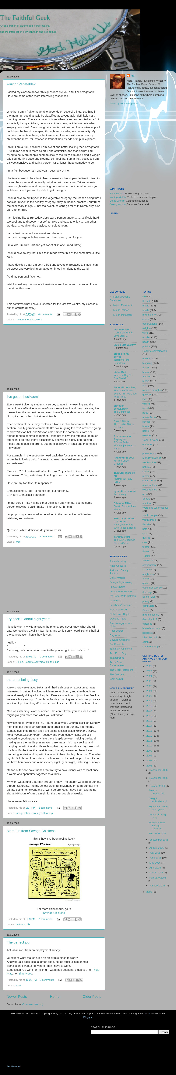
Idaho (146, 578)
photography (150, 453)
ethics (146, 319)
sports (146, 471)
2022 (149, 686)
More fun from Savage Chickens (31, 831)
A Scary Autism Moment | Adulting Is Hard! (125, 445)
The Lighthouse (122, 411)
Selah (146, 610)
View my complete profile (124, 103)
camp (146, 641)
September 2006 (159, 839)
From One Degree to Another (124, 520)
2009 (149, 750)
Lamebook (116, 600)
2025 (149, 671)
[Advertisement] (54, 356)
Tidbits (146, 556)
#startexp (148, 560)
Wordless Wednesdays (156, 507)
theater (146, 546)
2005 (149, 891)
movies (147, 337)
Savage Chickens (54, 912)
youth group (46, 813)
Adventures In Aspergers (122, 438)
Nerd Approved (118, 609)
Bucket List (149, 596)
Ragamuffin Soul (124, 457)
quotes (146, 537)
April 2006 (156, 867)
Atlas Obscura (118, 565)
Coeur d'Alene (151, 440)
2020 (149, 695)
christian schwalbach (121, 407)
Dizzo (147, 1013)
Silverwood (25, 973)
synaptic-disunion (125, 491)
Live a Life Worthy (125, 344)
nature (146, 467)
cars (145, 542)
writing (146, 403)
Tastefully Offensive (121, 648)
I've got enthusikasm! (23, 397)
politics (146, 346)
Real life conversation (36, 661)
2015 (149, 720)
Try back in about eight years (28, 619)
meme (146, 476)
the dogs (147, 592)
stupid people (150, 515)
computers (148, 605)
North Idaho (149, 462)
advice (146, 376)
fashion (147, 569)
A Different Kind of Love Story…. (123, 334)
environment (150, 565)
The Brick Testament (121, 669)
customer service (152, 587)
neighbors (148, 574)
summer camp (151, 646)
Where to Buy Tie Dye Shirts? (123, 377)
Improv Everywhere (121, 591)
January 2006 (158, 885)
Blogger (87, 1017)
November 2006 (159, 777)
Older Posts (92, 996)
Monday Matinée (152, 457)
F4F (145, 399)
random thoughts (25, 319)
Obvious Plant (118, 618)
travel (146, 408)
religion (147, 328)
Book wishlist (117, 193)
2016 (149, 716)
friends (146, 367)
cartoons (21, 924)
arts (145, 494)
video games (150, 489)
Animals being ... (119, 561)
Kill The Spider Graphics (121, 462)
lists (145, 533)
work (39, 319)
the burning (120, 494)
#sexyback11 (150, 619)
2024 (149, 676)
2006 (149, 765)
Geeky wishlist (118, 204)
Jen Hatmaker (122, 329)
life (28, 924)
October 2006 (158, 786)
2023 (149, 681)
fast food (147, 503)
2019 (149, 701)
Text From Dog (118, 653)
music (146, 305)
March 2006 (157, 872)
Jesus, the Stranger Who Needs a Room (125, 526)
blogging (147, 363)
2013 (149, 730)
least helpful (116, 678)
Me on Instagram (122, 314)
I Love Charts (117, 586)
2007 (149, 760)
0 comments (45, 314)
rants (145, 412)
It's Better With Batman (123, 596)
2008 (149, 755)
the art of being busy (22, 680)
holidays (147, 358)
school (27, 813)
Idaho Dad (120, 372)
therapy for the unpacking (121, 361)
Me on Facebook (122, 305)
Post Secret (116, 630)
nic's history (149, 314)
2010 (149, 745)
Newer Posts (17, 996)
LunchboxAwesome (121, 605)
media (146, 381)
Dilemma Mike (122, 503)
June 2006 (156, 857)
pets (145, 528)
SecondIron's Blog (125, 387)
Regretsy (115, 635)
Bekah (19, 661)
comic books (150, 480)
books (146, 426)
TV (144, 448)
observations (150, 323)
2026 (149, 666)
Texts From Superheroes (117, 664)
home (146, 430)
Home (54, 996)
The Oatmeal (117, 674)
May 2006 (155, 862)
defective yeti (122, 536)
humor (146, 372)
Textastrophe (117, 657)
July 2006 (155, 852)
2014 (149, 725)
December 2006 (159, 770)
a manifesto (149, 417)
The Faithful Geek (25, 17)
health (146, 341)
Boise (146, 551)
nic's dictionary (151, 614)
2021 (149, 691)
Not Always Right (119, 614)
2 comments (45, 807)
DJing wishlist (117, 200)
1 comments (47, 536)
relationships (150, 485)
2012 (149, 735)
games (146, 583)
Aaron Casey (121, 421)
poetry (146, 601)
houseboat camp (152, 628)
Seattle (146, 498)
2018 (149, 706)
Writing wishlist (118, 197)
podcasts (148, 632)
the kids (54, 661)
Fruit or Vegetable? (21, 84)
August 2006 (157, 847)
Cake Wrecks (117, 577)
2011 (149, 740)
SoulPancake (117, 644)
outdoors (148, 444)
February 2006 (158, 877)
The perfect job (18, 942)
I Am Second (150, 637)
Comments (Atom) (32, 1004)
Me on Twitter (121, 310)
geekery (147, 394)
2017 (149, 710)
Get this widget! (14, 1066)
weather (147, 435)
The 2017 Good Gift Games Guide (124, 541)
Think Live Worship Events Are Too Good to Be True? (125, 393)
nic (132, 75)
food (145, 385)
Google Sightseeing (121, 582)
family (19, 813)
